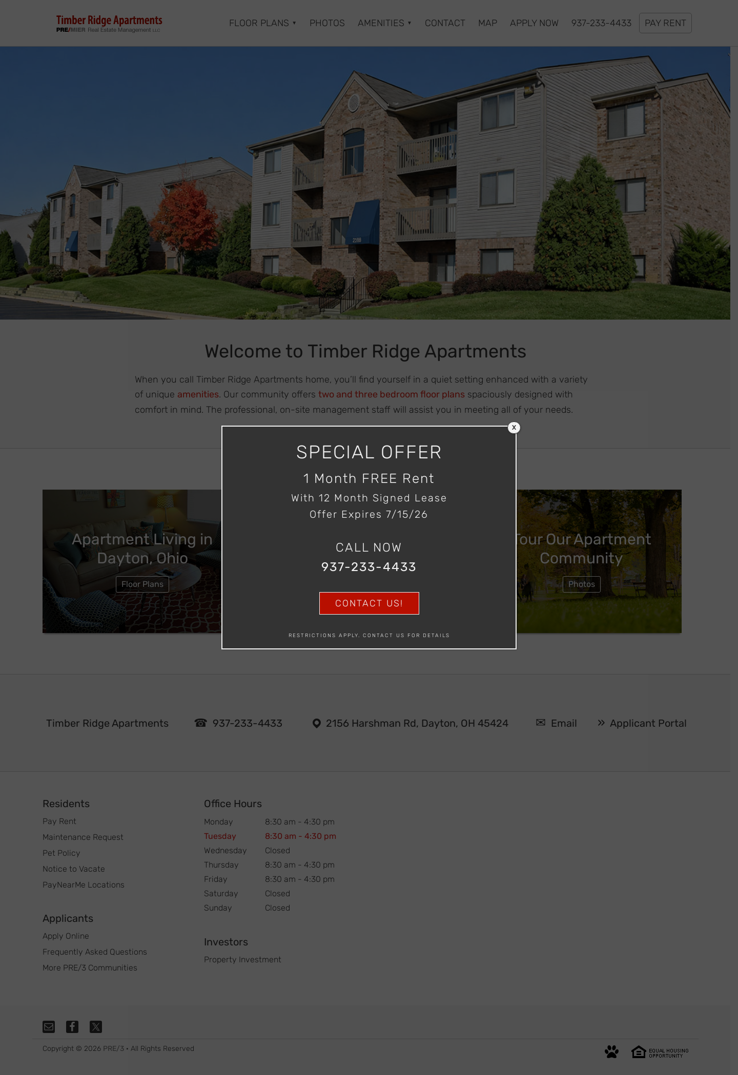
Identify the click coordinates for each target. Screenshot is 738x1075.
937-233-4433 (369, 567)
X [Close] (514, 427)
